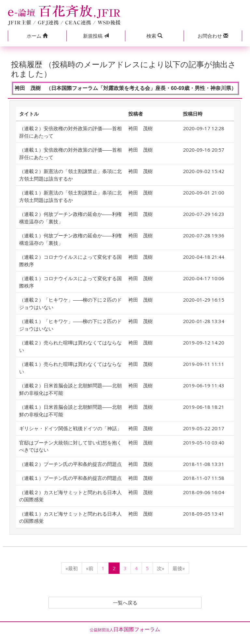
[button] (37, 36)
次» (160, 568)
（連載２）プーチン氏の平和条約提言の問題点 (70, 464)
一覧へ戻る (125, 602)
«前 (89, 568)
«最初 (71, 568)
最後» (179, 568)
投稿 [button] (96, 35)
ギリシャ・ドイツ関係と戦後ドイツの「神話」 (70, 428)
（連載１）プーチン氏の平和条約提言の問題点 (70, 478)
